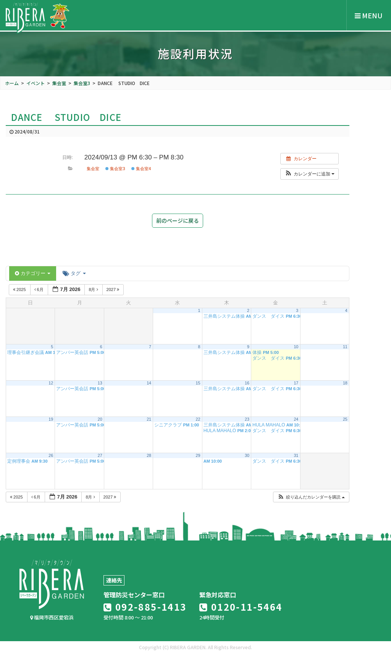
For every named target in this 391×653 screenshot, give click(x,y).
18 (345, 383)
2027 (114, 289)
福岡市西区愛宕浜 (52, 617)
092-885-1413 (145, 606)
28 (149, 455)
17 (296, 383)
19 (50, 419)
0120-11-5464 (241, 606)
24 (296, 419)
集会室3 (115, 168)
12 (50, 383)
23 (247, 419)
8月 (94, 289)
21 (149, 419)
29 (198, 455)
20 (100, 419)
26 (50, 455)
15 (198, 383)
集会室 (93, 168)
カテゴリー (32, 273)
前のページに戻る (177, 220)
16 (247, 383)
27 (100, 455)
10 (296, 346)
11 (345, 346)
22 (198, 419)
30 (247, 455)
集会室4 (141, 168)
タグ (74, 273)
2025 (20, 289)
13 (100, 383)
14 (149, 383)
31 (296, 455)
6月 (39, 289)
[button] (309, 174)
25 (345, 419)
